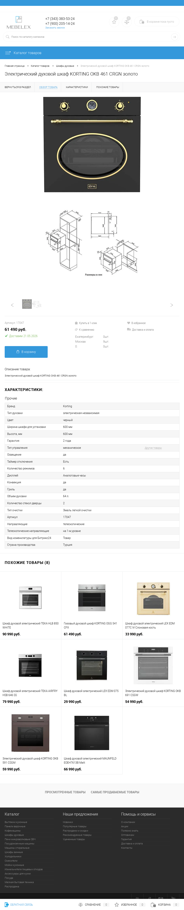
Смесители (11, 854)
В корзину (26, 352)
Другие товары (153, 445)
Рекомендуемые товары (77, 828)
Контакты (126, 841)
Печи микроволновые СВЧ (20, 833)
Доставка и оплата (140, 329)
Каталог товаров (23, 53)
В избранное (136, 323)
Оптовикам (127, 828)
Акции (124, 820)
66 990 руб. (73, 763)
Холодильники (13, 850)
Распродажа (12, 880)
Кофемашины (13, 824)
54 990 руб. (134, 695)
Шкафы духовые (14, 828)
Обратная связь (19, 904)
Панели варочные (15, 820)
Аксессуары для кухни (18, 867)
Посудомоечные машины (19, 837)
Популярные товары (75, 820)
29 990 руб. (73, 695)
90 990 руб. (12, 628)
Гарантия (126, 833)
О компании (128, 815)
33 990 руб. (134, 628)
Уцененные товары (74, 833)
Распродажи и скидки (75, 824)
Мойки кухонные (14, 858)
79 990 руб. (12, 695)
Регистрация (169, 9)
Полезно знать (129, 824)
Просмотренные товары (65, 786)
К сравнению (84, 329)
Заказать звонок (55, 27)
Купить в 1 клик (86, 323)
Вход (153, 9)
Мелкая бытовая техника (19, 875)
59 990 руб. (12, 763)
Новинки (68, 815)
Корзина (165, 904)
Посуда (9, 871)
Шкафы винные (14, 845)
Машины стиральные (17, 841)
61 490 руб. (15, 329)
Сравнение (94, 904)
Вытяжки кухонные (16, 815)
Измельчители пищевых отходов (24, 863)
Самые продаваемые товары (115, 786)
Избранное (130, 904)
